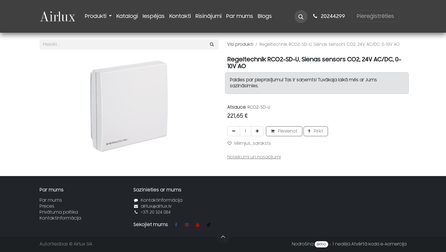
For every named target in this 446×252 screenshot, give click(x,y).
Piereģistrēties (375, 16)
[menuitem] (98, 16)
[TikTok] (209, 225)
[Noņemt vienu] (233, 131)
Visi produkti (240, 44)
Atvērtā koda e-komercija (378, 244)
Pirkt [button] (315, 131)
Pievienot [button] (284, 131)
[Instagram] (187, 225)
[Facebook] (176, 225)
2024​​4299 (328, 16)
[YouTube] (198, 225)
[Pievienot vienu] (257, 131)
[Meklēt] (212, 44)
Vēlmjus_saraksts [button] (249, 143)
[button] (300, 16)
